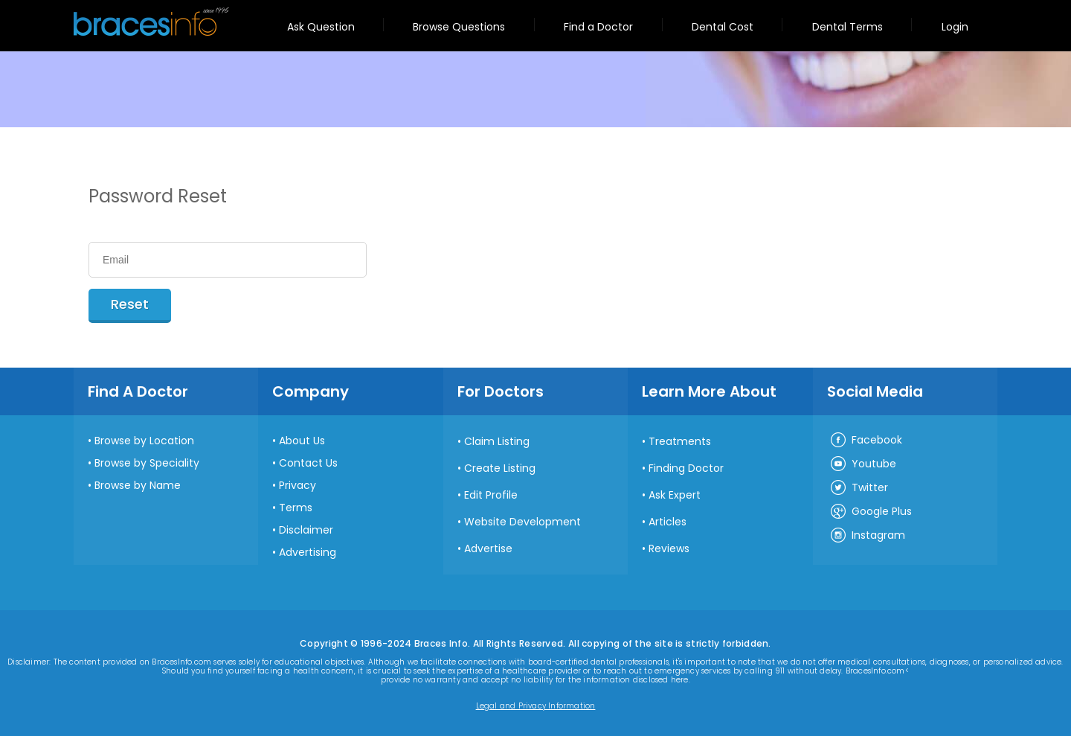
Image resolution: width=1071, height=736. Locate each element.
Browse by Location (144, 441)
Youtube (862, 464)
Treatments (680, 441)
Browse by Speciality (146, 463)
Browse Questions (459, 26)
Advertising (307, 552)
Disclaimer (306, 530)
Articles (667, 522)
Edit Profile (491, 495)
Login (955, 26)
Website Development (522, 522)
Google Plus (870, 512)
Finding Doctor (686, 468)
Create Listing (500, 468)
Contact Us (308, 463)
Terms (295, 507)
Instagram (867, 536)
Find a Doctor (598, 26)
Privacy (297, 485)
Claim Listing (497, 441)
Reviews (669, 548)
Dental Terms (847, 26)
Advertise (488, 548)
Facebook (865, 440)
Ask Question (321, 26)
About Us (302, 441)
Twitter (858, 488)
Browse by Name (137, 485)
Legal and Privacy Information (536, 706)
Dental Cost (722, 26)
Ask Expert (675, 495)
